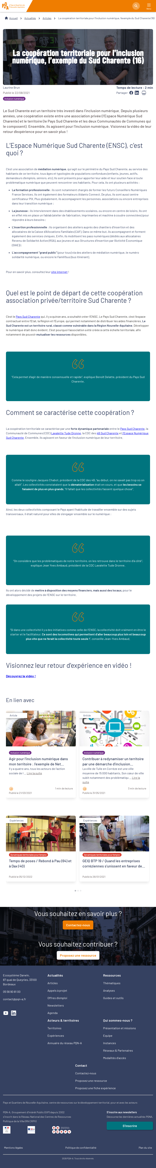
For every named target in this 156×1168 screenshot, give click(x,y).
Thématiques (111, 983)
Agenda (52, 1013)
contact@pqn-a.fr (14, 999)
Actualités (30, 18)
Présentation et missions (119, 1028)
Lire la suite (34, 773)
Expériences (55, 1035)
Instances (109, 1043)
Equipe (107, 1035)
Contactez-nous (78, 925)
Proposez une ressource (78, 955)
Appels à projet (57, 990)
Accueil (13, 18)
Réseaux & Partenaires (118, 1050)
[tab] (75, 890)
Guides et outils (113, 998)
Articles (47, 18)
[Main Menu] (149, 5)
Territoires (54, 1028)
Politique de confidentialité (80, 1147)
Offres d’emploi (57, 998)
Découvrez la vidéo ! (21, 676)
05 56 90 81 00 (11, 991)
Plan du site (145, 1147)
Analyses (109, 990)
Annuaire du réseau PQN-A (64, 1043)
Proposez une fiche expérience (95, 1088)
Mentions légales (13, 1147)
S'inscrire (130, 1126)
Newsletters (55, 1005)
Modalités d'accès (114, 1058)
